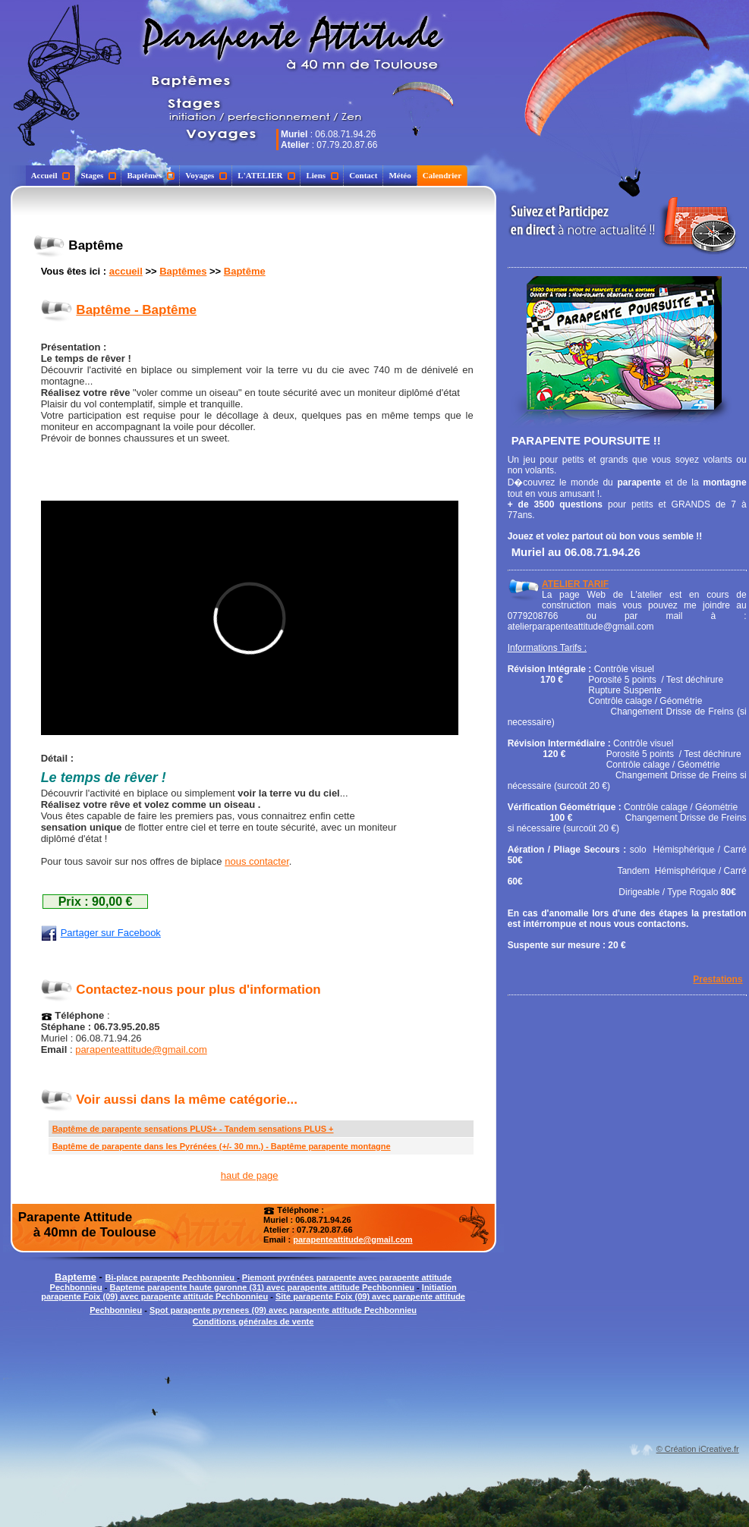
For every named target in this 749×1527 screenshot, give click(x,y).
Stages (98, 175)
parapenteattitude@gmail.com (141, 1049)
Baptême (245, 271)
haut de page (250, 1175)
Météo (400, 175)
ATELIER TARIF (575, 584)
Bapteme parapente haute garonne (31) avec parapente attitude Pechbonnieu (261, 1287)
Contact (363, 175)
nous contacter (257, 861)
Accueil (51, 175)
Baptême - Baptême (136, 310)
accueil (126, 271)
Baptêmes (151, 175)
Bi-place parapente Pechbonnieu (171, 1277)
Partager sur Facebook (101, 932)
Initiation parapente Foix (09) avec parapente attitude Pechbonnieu (248, 1292)
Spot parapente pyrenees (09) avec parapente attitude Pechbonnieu (283, 1310)
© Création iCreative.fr (697, 1448)
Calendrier (442, 175)
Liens (322, 175)
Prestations (717, 979)
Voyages (206, 175)
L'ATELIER (266, 175)
